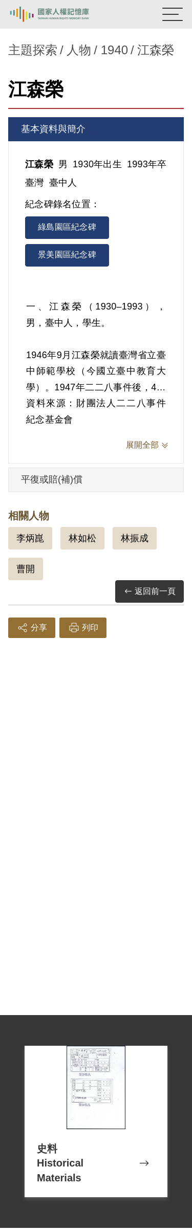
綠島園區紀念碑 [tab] (67, 227)
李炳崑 (30, 538)
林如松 (82, 538)
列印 (83, 628)
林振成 (134, 538)
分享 (31, 628)
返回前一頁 (149, 592)
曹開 (25, 569)
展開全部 (142, 445)
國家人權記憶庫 (60, 14)
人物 (79, 50)
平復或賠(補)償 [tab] (51, 479)
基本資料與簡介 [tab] (53, 129)
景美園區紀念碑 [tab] (67, 254)
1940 (114, 50)
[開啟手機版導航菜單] (172, 14)
